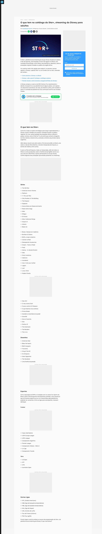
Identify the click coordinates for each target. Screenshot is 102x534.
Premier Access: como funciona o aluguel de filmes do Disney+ (39, 80)
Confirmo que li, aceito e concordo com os (74, 73)
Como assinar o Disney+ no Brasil (31, 75)
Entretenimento (32, 19)
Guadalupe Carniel (27, 28)
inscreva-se (74, 68)
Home (22, 19)
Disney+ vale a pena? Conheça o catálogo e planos (36, 78)
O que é (25, 19)
